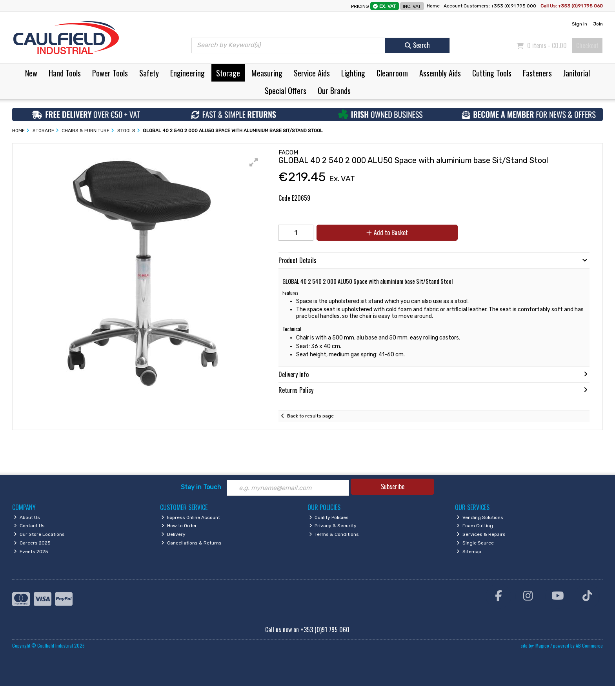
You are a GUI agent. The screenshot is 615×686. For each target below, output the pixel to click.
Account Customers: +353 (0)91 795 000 (490, 6)
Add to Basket (387, 232)
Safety (149, 73)
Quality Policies (329, 517)
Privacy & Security (333, 525)
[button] (253, 162)
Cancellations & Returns (191, 543)
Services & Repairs (481, 534)
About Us (27, 517)
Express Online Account (190, 517)
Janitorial (576, 73)
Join (598, 24)
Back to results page (310, 416)
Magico (542, 645)
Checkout (587, 45)
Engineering (187, 73)
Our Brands (334, 90)
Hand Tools (65, 73)
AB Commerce (589, 645)
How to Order (179, 525)
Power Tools (110, 73)
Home (433, 6)
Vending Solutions (480, 517)
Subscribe (392, 486)
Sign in (579, 24)
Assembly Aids (440, 73)
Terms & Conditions (334, 534)
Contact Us (29, 525)
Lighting (353, 73)
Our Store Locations (39, 534)
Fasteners (537, 73)
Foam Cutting (475, 525)
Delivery (173, 534)
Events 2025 (31, 551)
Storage (228, 73)
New (31, 73)
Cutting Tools (491, 73)
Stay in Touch (201, 487)
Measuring (266, 73)
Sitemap (469, 551)
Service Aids (312, 73)
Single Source (475, 543)
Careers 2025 (32, 543)
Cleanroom (392, 73)
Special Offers (285, 90)
